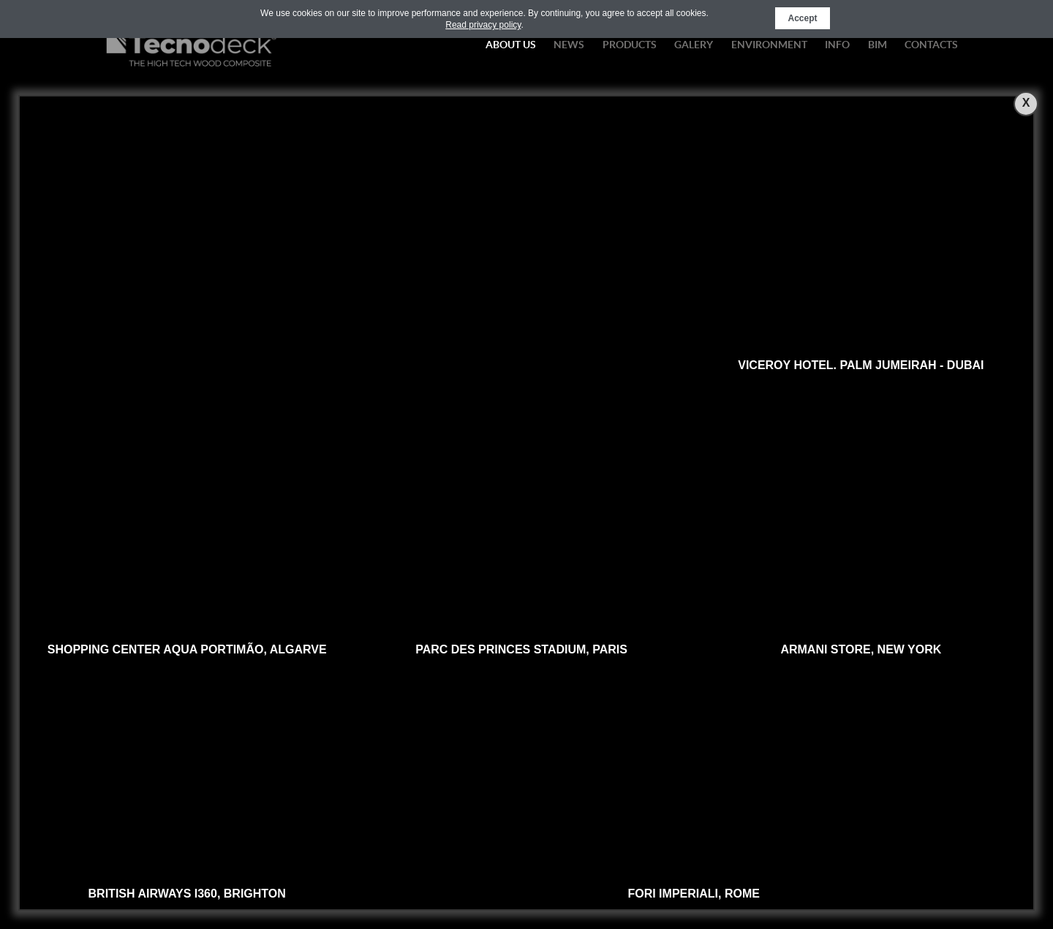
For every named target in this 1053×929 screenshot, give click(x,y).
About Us (511, 44)
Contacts (931, 44)
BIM (877, 44)
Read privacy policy (483, 25)
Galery (693, 44)
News (569, 44)
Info (837, 44)
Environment (769, 44)
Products (630, 44)
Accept (802, 18)
